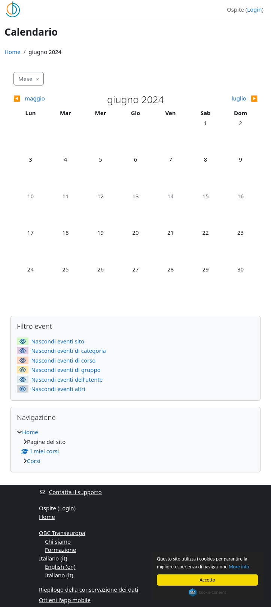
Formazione (60, 549)
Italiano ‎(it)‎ (53, 558)
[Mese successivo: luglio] (227, 98)
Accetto (207, 580)
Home (12, 51)
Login (254, 9)
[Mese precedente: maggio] (43, 98)
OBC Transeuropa (62, 533)
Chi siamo (58, 541)
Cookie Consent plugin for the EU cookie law (207, 592)
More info (239, 567)
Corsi (33, 461)
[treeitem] (135, 446)
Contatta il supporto (70, 492)
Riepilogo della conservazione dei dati (88, 589)
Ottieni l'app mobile (65, 600)
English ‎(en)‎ (60, 566)
